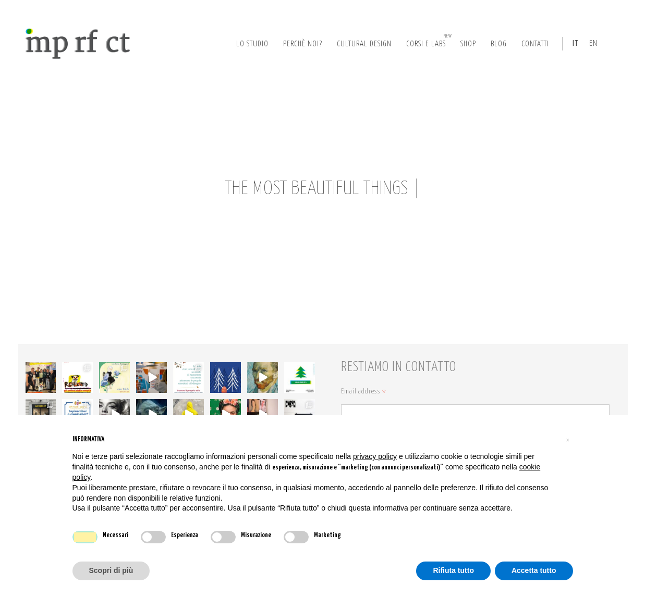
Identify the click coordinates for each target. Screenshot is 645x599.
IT (576, 43)
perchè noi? (302, 44)
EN (593, 43)
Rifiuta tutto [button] (453, 570)
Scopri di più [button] (111, 570)
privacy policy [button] (375, 456)
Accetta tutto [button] (534, 570)
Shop (468, 44)
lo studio (252, 44)
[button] (567, 439)
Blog (499, 44)
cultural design (364, 44)
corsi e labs (429, 40)
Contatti (535, 44)
